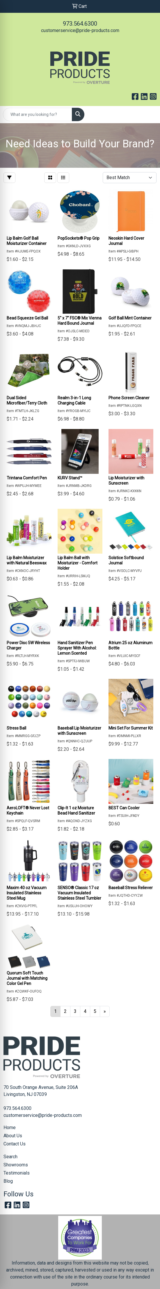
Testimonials (16, 1173)
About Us (12, 1135)
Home (9, 1127)
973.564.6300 (80, 23)
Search (10, 1156)
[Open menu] (148, 114)
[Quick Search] (37, 114)
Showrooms (15, 1165)
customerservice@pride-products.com (80, 30)
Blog (8, 1181)
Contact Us (14, 1144)
